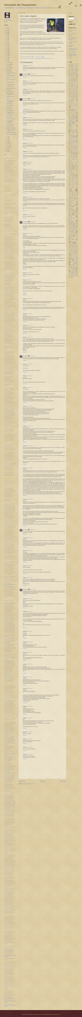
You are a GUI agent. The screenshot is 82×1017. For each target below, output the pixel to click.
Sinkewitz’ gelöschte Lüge (11, 134)
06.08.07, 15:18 (29, 162)
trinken (76, 257)
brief (69, 83)
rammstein (74, 218)
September (9, 67)
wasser (76, 266)
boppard (71, 81)
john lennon (72, 157)
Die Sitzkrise (8, 77)
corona (76, 88)
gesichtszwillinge (72, 135)
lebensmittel (71, 173)
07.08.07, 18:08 (29, 406)
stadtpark (76, 245)
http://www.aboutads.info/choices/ (10, 584)
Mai (7, 140)
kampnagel (73, 158)
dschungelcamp (72, 95)
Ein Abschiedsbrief (72, 33)
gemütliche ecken (73, 129)
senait (70, 232)
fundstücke (71, 121)
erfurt (73, 105)
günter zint (70, 141)
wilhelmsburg (76, 271)
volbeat (75, 265)
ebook (75, 96)
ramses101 (25, 109)
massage (70, 181)
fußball (70, 122)
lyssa (75, 177)
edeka (72, 97)
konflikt (70, 166)
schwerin (70, 230)
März (8, 143)
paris (75, 205)
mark (71, 180)
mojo (75, 186)
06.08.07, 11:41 (33, 98)
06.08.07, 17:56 (29, 169)
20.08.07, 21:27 (29, 754)
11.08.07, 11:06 (29, 706)
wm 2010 (76, 272)
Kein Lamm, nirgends (10, 124)
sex (74, 232)
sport (70, 239)
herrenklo (76, 148)
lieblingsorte (74, 174)
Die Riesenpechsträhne (10, 84)
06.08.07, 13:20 (29, 129)
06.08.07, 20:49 (29, 298)
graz (76, 137)
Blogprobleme (8, 117)
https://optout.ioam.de (8, 950)
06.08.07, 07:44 (29, 65)
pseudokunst (71, 217)
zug (71, 277)
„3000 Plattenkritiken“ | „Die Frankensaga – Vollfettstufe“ (18, 7)
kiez (76, 159)
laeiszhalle (74, 170)
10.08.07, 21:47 (29, 688)
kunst (70, 170)
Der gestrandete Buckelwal (72, 46)
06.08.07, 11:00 (29, 81)
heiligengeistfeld (75, 145)
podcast (70, 212)
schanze (74, 226)
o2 (75, 196)
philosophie (74, 210)
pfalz (69, 210)
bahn (73, 73)
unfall (70, 260)
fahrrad (32, 58)
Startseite (42, 781)
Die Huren (71, 58)
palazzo (75, 203)
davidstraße (76, 90)
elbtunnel (70, 103)
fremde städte (73, 119)
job (77, 156)
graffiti (73, 137)
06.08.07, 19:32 (33, 221)
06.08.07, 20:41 (29, 279)
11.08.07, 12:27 (29, 717)
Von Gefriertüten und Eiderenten (10, 113)
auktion (73, 68)
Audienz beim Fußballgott (11, 132)
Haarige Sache (9, 107)
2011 (7, 53)
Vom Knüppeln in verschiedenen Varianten (9, 121)
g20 (75, 122)
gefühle (70, 125)
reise (70, 223)
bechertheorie (71, 75)
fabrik (75, 109)
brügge (70, 84)
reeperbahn (71, 220)
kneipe (70, 164)
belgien (70, 76)
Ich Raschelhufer (9, 86)
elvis (73, 103)
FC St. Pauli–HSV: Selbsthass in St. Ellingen (72, 38)
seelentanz (74, 230)
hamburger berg (73, 143)
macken (70, 178)
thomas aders (72, 253)
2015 (7, 46)
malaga (75, 178)
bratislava (70, 82)
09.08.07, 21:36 (29, 652)
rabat (75, 217)
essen (29, 58)
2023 (7, 32)
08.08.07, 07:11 (29, 537)
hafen (74, 141)
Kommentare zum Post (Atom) (28, 783)
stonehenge (75, 247)
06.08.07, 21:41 (29, 325)
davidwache (72, 91)
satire (73, 225)
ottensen (71, 202)
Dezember (9, 62)
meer (73, 184)
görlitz (69, 137)
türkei (72, 258)
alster (70, 64)
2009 (7, 57)
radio (69, 218)
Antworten (25, 70)
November (9, 64)
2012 (7, 52)
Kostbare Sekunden (10, 110)
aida (72, 63)
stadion (71, 245)
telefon (76, 252)
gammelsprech (72, 123)
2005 (7, 151)
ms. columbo (36, 58)
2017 (7, 43)
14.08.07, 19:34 (29, 731)
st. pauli (49, 58)
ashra (69, 68)
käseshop (70, 159)
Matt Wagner (25, 74)
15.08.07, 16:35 (29, 747)
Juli (7, 136)
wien (71, 271)
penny (40, 58)
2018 (7, 41)
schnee (71, 229)
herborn (71, 148)
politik (70, 213)
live (74, 175)
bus (70, 85)
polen (75, 212)
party (70, 206)
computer (70, 88)
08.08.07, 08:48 (33, 589)
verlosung (70, 265)
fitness (73, 115)
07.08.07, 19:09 (29, 445)
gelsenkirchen (71, 127)
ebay (71, 96)
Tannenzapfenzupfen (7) (10, 75)
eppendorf (75, 104)
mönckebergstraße (71, 187)
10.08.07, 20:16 (29, 677)
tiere (77, 253)
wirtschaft (71, 272)
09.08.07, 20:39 (29, 641)
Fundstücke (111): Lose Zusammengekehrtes (73, 49)
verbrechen (75, 263)
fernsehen (75, 111)
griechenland (71, 138)
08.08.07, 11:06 (29, 611)
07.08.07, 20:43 (29, 499)
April (7, 141)
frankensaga (71, 118)
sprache (76, 239)
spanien (73, 237)
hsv (69, 151)
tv (75, 258)
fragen (76, 116)
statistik (71, 246)
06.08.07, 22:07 (33, 355)
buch (73, 84)
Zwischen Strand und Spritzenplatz (10, 101)
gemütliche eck (72, 128)
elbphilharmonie (71, 102)
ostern (77, 199)
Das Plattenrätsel (9, 115)
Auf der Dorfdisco (9, 108)
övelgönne (70, 203)
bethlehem (70, 77)
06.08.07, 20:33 (29, 233)
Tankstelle (28, 18)
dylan (77, 95)
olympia (70, 199)
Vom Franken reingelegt (10, 88)
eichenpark (76, 97)
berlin (74, 76)
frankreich (76, 118)
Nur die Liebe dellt (72, 51)
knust (74, 164)
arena (73, 67)
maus (75, 181)
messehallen (70, 185)
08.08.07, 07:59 (29, 577)
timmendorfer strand (75, 254)
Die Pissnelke (8, 99)
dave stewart (71, 90)
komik (74, 165)
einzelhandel (25, 58)
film (74, 112)
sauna (71, 226)
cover (72, 89)
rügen (70, 225)
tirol (70, 255)
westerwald (72, 270)
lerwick (75, 173)
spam (77, 236)
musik (70, 190)
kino (77, 161)
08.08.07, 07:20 (29, 550)
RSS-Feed (37, 7)
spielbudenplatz (44, 58)
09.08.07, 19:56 (29, 631)
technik (72, 252)
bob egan (76, 80)
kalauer (76, 157)
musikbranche (71, 191)
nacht (75, 192)
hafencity (70, 142)
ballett (77, 73)
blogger (70, 80)
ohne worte (72, 198)
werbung (76, 269)
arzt (75, 67)
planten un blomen (72, 211)
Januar (8, 147)
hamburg (76, 142)
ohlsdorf (76, 197)
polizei (76, 213)
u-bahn (75, 259)
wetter (76, 270)
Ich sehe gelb (8, 71)
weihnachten (73, 267)
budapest (76, 84)
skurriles (70, 236)
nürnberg (70, 196)
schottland (75, 229)
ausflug (72, 69)
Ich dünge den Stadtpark (10, 118)
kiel (73, 159)
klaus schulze (73, 163)
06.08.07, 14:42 (29, 143)
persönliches (71, 209)
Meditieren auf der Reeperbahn (9, 94)
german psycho (74, 131)
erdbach (70, 105)
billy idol (75, 77)
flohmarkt (70, 116)
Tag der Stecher (9, 105)
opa (73, 199)
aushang (70, 70)
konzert (77, 166)
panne (70, 204)
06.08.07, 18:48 (29, 197)
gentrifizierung (75, 130)
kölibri (77, 164)
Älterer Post (63, 781)
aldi (75, 63)
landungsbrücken (71, 172)
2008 (7, 59)
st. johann (73, 241)
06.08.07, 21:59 (29, 337)
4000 (69, 63)
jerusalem (73, 156)
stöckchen (75, 246)
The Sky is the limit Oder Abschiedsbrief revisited (72, 54)
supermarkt (74, 248)
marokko (75, 180)
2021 (7, 36)
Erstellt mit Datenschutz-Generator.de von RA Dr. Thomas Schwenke (9, 1005)
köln (70, 165)
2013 (7, 50)
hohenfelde (76, 149)
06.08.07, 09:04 (33, 74)
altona (70, 66)
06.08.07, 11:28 (29, 89)
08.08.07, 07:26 (29, 565)
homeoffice (71, 150)
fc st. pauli (70, 111)
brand (75, 81)
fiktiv (69, 112)
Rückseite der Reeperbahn (20, 4)
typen (52, 58)
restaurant (70, 224)
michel (75, 185)
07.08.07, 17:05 (29, 387)
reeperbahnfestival (72, 222)
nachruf (70, 192)
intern (76, 152)
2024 (7, 30)
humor (74, 151)
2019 (7, 39)
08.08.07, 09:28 (29, 598)
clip (74, 87)
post (71, 215)
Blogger (58, 1014)
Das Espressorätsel (10, 91)
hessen (72, 149)
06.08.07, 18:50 (29, 214)
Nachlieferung (8, 90)
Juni (7, 138)
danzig (75, 89)
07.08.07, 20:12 (29, 467)
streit (69, 248)
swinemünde (71, 249)
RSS (5, 154)
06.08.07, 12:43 (29, 117)
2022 (7, 34)
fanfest (76, 110)
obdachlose (71, 197)
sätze (77, 225)
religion (74, 223)
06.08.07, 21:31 (29, 313)
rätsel (70, 219)
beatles (75, 74)
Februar (8, 145)
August (8, 69)
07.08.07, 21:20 (33, 529)
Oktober (8, 66)
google (74, 136)
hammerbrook (71, 144)
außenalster (76, 70)
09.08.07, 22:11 (29, 664)
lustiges (70, 177)
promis (70, 216)
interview (74, 153)
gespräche (70, 136)
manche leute (71, 179)
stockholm (70, 247)
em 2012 (76, 103)
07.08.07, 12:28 (29, 375)
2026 (7, 27)
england (71, 104)
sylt (75, 249)
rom (75, 224)
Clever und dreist (9, 103)
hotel (75, 150)
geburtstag (73, 124)
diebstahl (76, 91)
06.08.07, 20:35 (29, 272)
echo (69, 97)
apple (69, 67)
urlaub (76, 260)
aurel (77, 68)
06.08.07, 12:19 (30, 109)
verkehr (73, 264)
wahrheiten (70, 266)
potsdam (75, 215)
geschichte (70, 134)
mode (70, 186)
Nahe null (71, 35)
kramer (71, 167)
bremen (75, 82)
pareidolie (70, 205)
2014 (7, 48)
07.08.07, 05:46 (29, 364)
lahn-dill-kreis (71, 171)
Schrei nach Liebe (9, 126)
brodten (75, 83)
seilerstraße (71, 231)
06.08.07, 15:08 (29, 151)
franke (72, 117)
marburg (76, 179)
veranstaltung (75, 261)
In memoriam (44, 7)
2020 (7, 37)
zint (69, 277)
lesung (70, 174)
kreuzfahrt (70, 168)
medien (76, 182)
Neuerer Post (21, 781)
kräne (75, 167)
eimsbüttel (73, 98)
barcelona (71, 74)
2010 (7, 55)
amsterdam (75, 66)
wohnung (73, 273)
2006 (7, 149)
